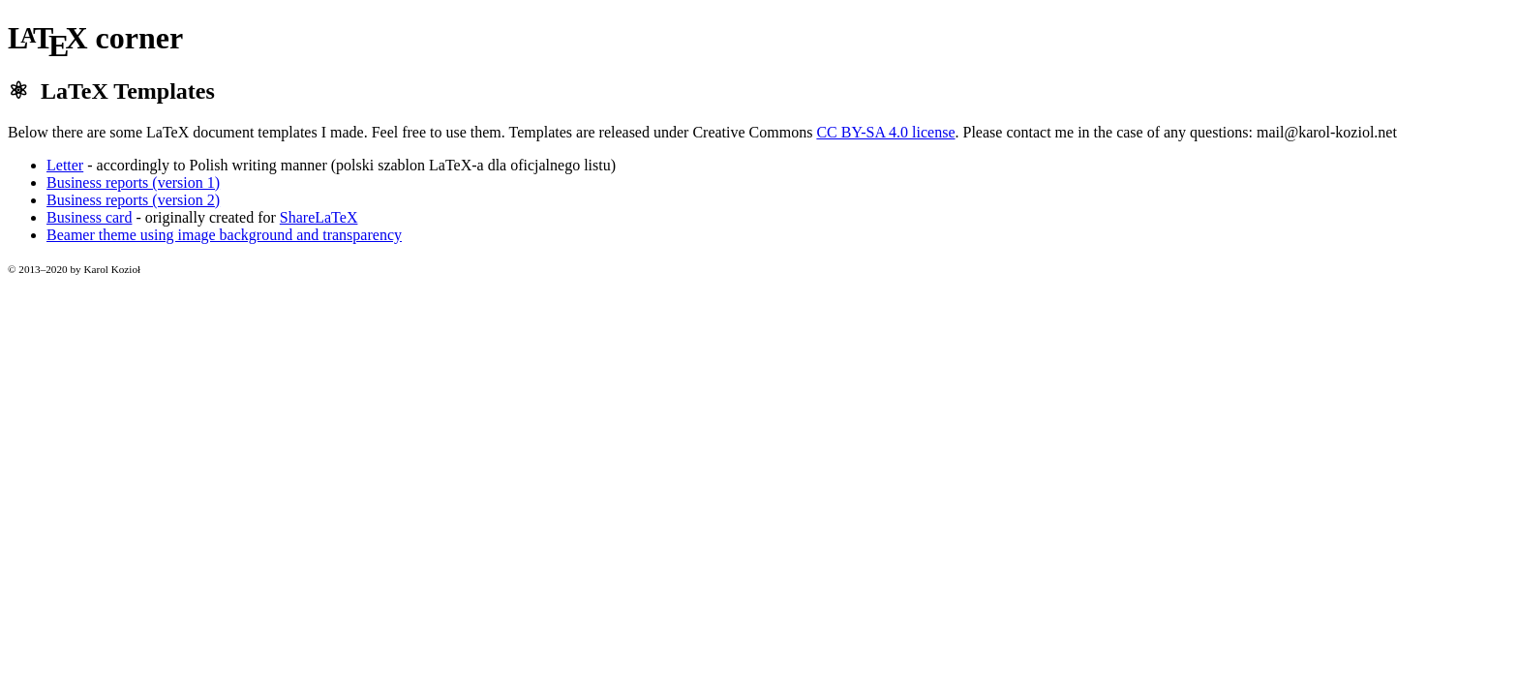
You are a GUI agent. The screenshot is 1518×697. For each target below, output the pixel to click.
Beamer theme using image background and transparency (224, 235)
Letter (64, 165)
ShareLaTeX (319, 217)
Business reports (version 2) (133, 200)
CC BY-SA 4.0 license (885, 132)
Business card (89, 217)
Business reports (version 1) (133, 182)
